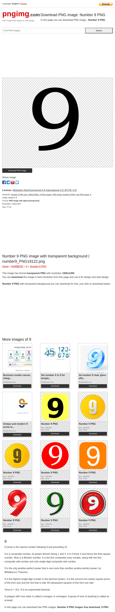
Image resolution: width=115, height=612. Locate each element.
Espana (23, 4)
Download (17, 386)
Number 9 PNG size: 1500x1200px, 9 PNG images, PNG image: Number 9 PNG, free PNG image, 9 (51, 195)
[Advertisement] (57, 57)
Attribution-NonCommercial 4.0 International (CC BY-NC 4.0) (44, 190)
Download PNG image (17, 171)
